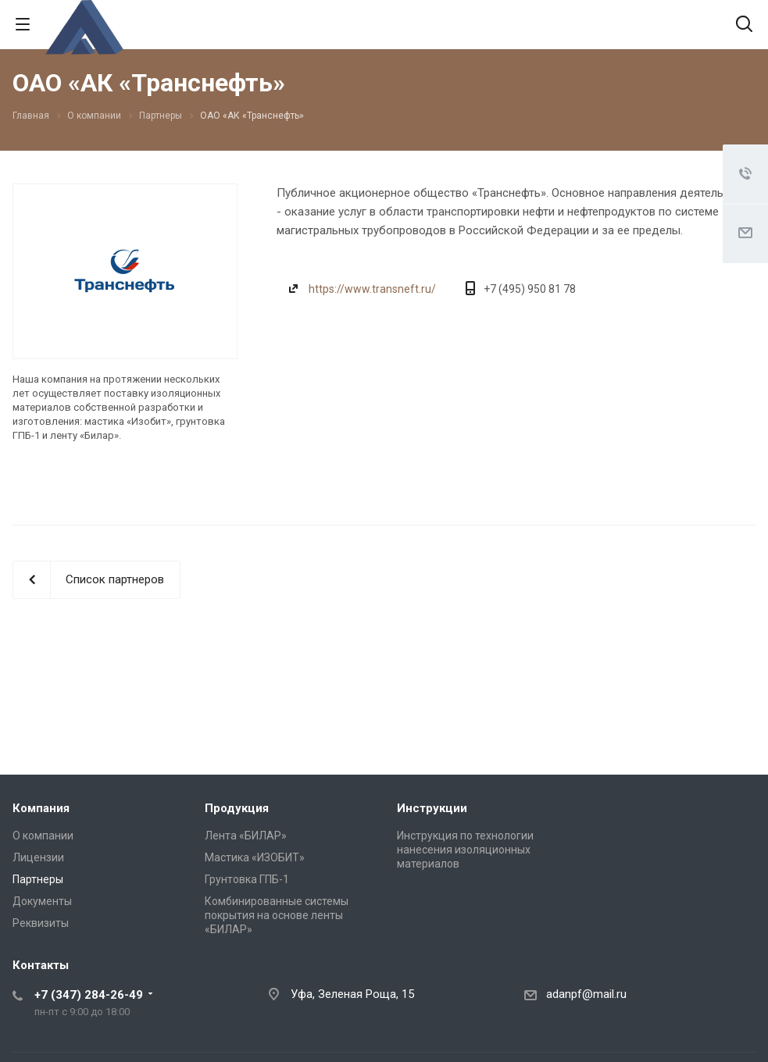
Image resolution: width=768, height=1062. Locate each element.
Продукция (237, 808)
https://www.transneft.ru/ (372, 289)
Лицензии (38, 857)
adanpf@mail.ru (586, 994)
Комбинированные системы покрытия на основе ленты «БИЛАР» (276, 915)
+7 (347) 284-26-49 (88, 995)
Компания (41, 808)
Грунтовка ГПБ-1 (247, 879)
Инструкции (432, 808)
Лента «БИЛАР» (246, 835)
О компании (43, 835)
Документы (42, 901)
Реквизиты (41, 923)
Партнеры (38, 879)
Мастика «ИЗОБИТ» (255, 857)
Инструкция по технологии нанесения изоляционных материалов (465, 849)
